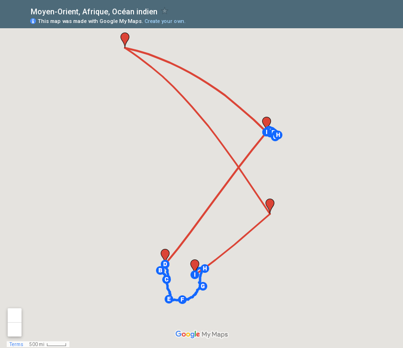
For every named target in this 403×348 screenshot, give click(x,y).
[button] (160, 270)
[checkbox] (164, 10)
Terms (16, 344)
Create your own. (165, 21)
